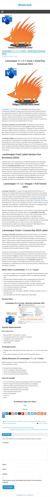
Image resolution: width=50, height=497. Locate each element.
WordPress (25, 495)
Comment (6, 443)
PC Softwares (19, 421)
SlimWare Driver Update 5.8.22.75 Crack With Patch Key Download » (29, 429)
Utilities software (41, 421)
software (26, 421)
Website (5, 474)
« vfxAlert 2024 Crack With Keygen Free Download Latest (18, 428)
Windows (5, 423)
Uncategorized (32, 421)
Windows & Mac (12, 423)
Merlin (31, 495)
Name (5, 464)
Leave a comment (42, 423)
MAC (6, 421)
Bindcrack (25, 5)
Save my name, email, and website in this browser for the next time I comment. (22, 481)
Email (5, 469)
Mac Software (11, 421)
